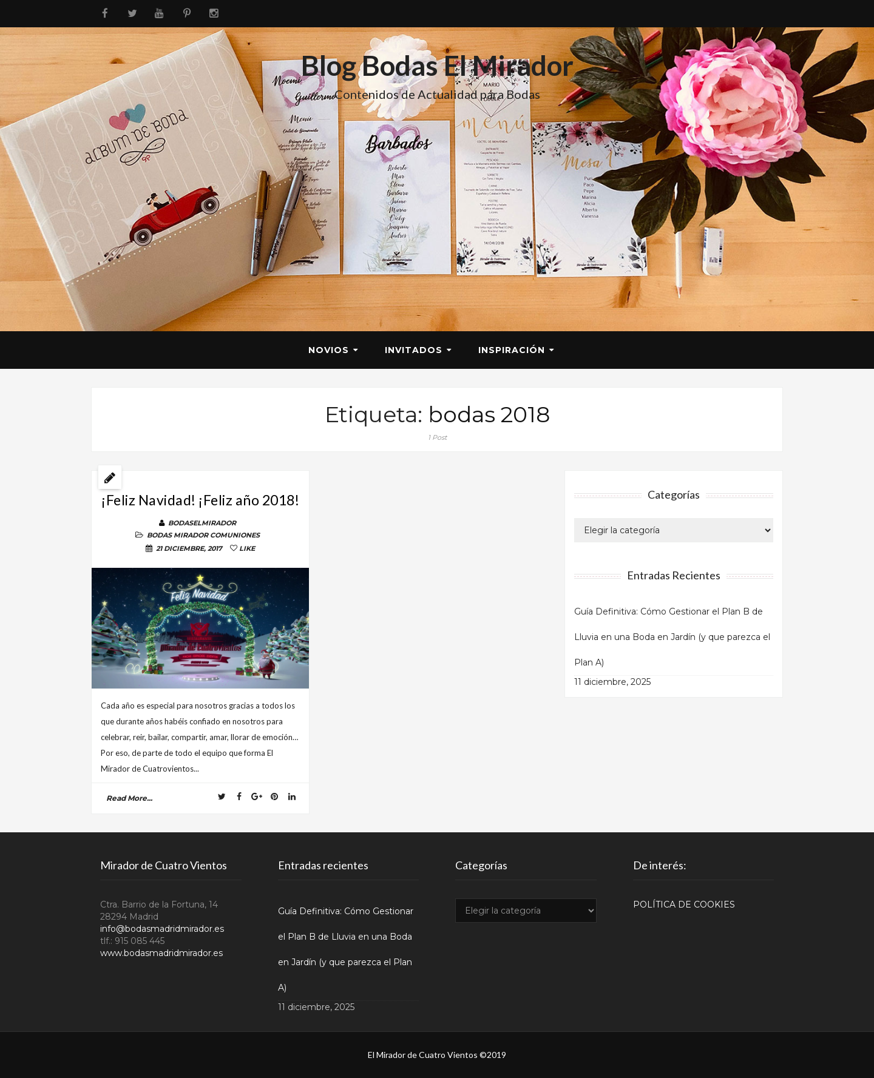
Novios (328, 350)
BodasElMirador (202, 523)
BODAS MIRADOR (177, 535)
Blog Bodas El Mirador (437, 65)
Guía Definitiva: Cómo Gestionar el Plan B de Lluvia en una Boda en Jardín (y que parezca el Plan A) (672, 637)
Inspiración (511, 350)
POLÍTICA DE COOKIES (684, 904)
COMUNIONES (235, 535)
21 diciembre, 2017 (189, 548)
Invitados (413, 350)
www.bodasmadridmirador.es (161, 953)
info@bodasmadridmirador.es (162, 928)
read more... (129, 798)
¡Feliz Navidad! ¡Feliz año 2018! (200, 499)
